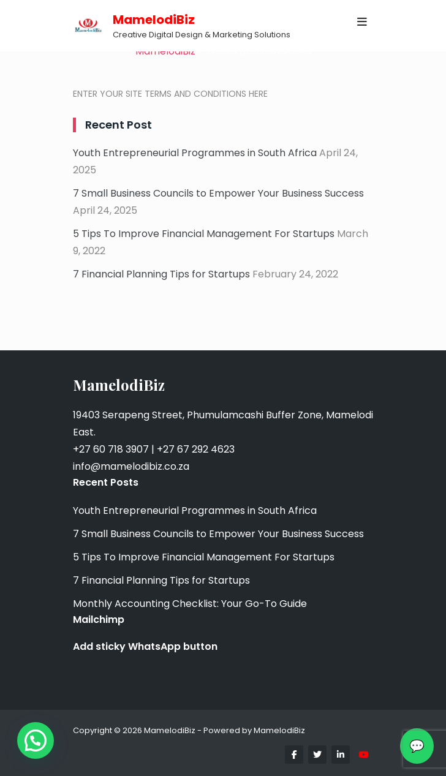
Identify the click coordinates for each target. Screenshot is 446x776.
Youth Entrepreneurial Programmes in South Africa (195, 153)
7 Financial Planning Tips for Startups (161, 274)
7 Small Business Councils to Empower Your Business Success (218, 193)
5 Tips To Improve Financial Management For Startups (203, 234)
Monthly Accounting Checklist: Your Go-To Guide (190, 604)
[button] (35, 740)
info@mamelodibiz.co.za (131, 466)
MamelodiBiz (154, 19)
